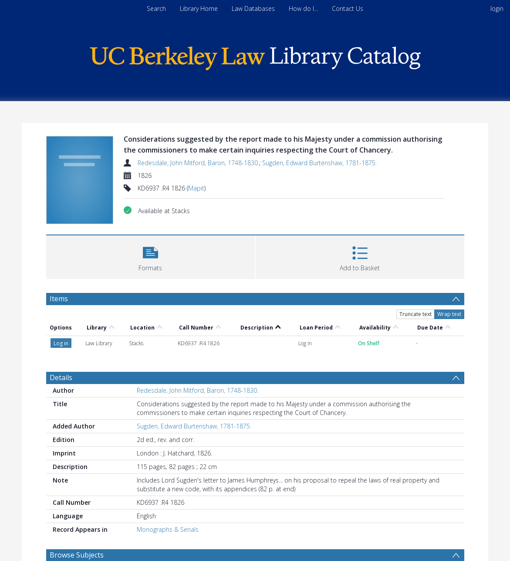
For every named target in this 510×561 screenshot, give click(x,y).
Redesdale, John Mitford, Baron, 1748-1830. (198, 163)
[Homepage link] (255, 56)
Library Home (199, 8)
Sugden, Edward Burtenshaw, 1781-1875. (319, 163)
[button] (150, 256)
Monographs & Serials (168, 529)
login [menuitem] (496, 8)
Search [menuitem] (156, 8)
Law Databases (253, 8)
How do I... (303, 8)
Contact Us (347, 8)
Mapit (196, 188)
